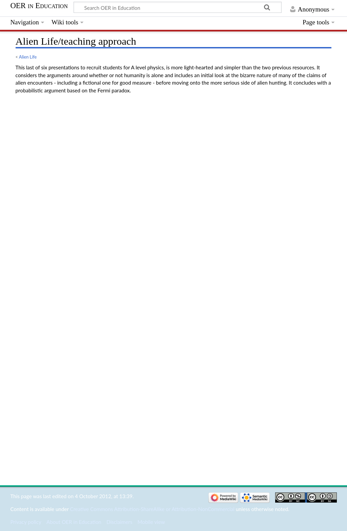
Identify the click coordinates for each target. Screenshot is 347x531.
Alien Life (28, 57)
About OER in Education (73, 522)
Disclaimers (119, 522)
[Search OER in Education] (177, 7)
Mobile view (151, 522)
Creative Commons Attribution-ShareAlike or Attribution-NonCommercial (152, 509)
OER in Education (39, 6)
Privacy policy (25, 522)
